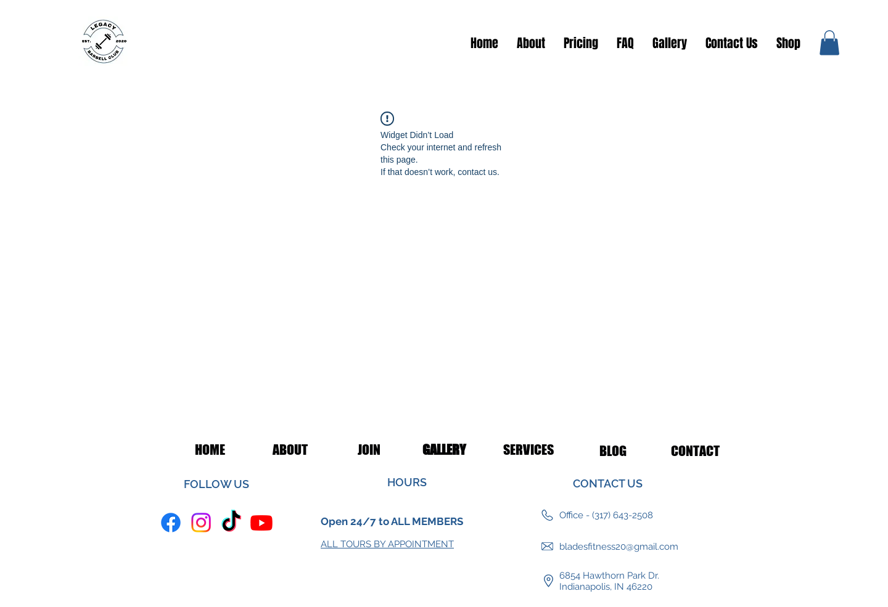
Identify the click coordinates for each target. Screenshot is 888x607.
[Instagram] (201, 523)
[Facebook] (171, 523)
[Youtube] (261, 523)
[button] (829, 42)
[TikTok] (231, 523)
